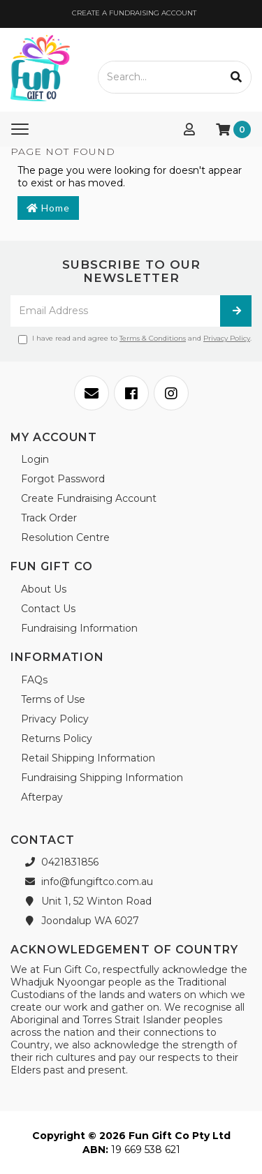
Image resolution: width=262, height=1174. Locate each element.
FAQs (34, 680)
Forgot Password (63, 479)
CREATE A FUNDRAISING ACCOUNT (133, 12)
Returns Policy (56, 738)
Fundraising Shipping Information (102, 777)
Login (35, 459)
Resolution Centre (65, 537)
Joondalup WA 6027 (80, 920)
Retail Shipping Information (88, 758)
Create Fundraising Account (89, 498)
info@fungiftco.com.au (87, 881)
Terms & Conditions (152, 338)
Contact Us (48, 608)
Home (48, 208)
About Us (43, 589)
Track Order (49, 518)
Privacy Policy (226, 338)
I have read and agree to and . (135, 339)
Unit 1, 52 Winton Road (86, 901)
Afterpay (42, 797)
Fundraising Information (79, 628)
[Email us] (91, 393)
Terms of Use (53, 699)
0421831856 (60, 862)
